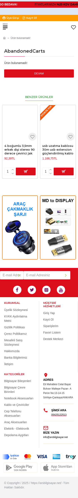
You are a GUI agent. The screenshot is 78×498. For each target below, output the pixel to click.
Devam (39, 73)
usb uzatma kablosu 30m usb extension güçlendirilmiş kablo (57, 149)
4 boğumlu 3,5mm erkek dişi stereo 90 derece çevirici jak (19, 149)
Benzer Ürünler (39, 97)
